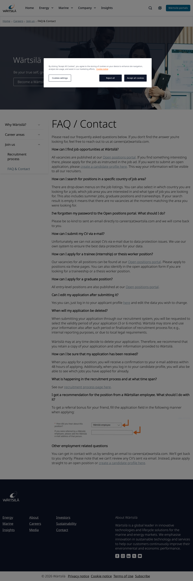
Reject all (110, 78)
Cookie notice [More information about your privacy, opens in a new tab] (102, 69)
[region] (98, 72)
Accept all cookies (135, 78)
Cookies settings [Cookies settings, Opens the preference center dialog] (60, 78)
